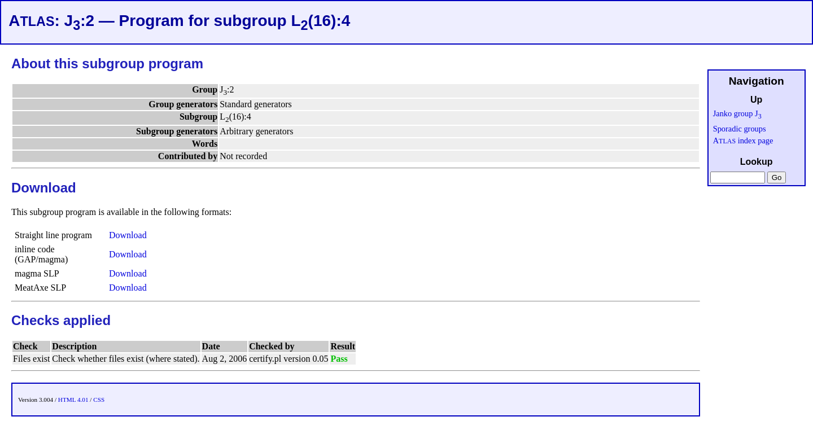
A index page (743, 140)
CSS (98, 399)
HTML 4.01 (73, 399)
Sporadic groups (739, 128)
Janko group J (737, 113)
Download (128, 235)
